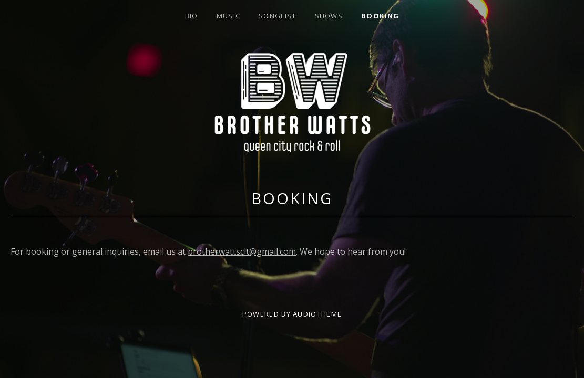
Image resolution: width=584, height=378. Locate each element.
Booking (380, 15)
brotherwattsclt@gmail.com (242, 251)
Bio (191, 15)
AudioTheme (317, 314)
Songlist (277, 15)
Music (229, 15)
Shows (329, 15)
